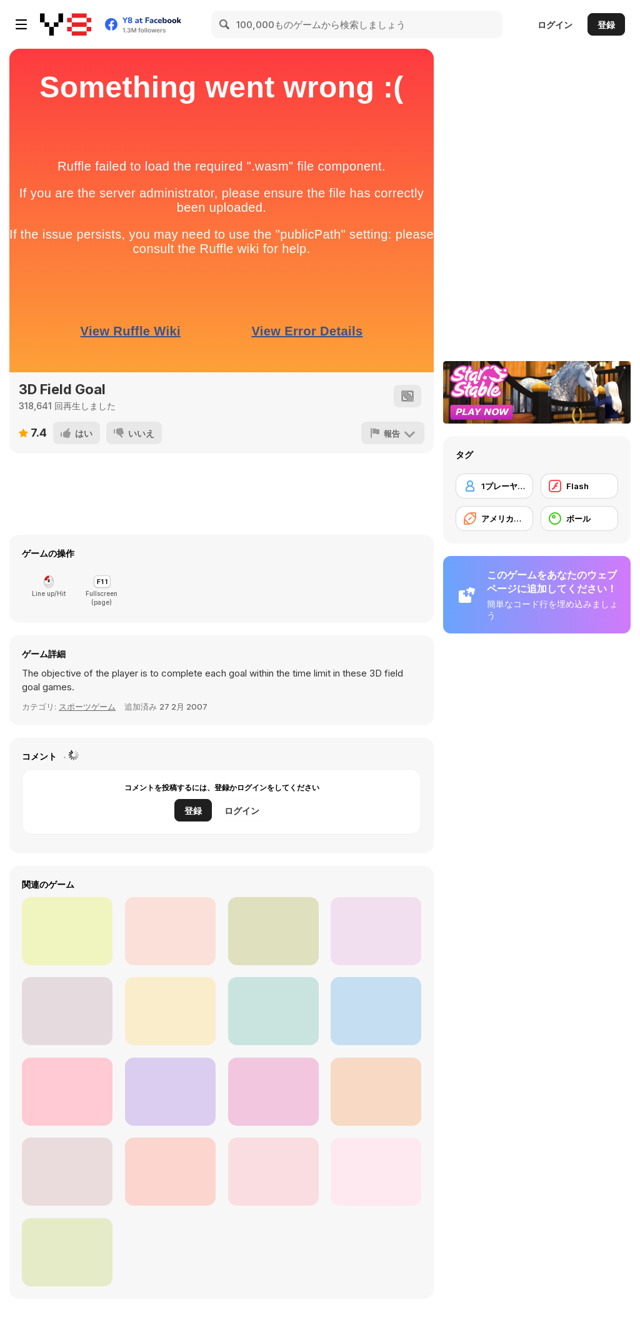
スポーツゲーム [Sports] (87, 707)
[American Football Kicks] (273, 1011)
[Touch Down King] (67, 1092)
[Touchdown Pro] (376, 931)
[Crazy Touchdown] (170, 1092)
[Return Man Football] (67, 1011)
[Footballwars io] (273, 931)
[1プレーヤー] (494, 486)
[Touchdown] (170, 1172)
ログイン (555, 24)
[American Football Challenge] (376, 1092)
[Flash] (579, 486)
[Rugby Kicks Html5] (273, 1172)
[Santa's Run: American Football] (67, 1172)
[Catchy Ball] (376, 1172)
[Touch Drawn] (170, 1011)
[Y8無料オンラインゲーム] (65, 24)
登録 (606, 24)
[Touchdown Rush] (67, 931)
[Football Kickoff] (376, 1011)
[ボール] (579, 518)
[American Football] (170, 931)
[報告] (392, 433)
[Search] (225, 24)
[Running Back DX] (273, 1092)
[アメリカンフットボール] (494, 518)
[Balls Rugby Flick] (67, 1252)
